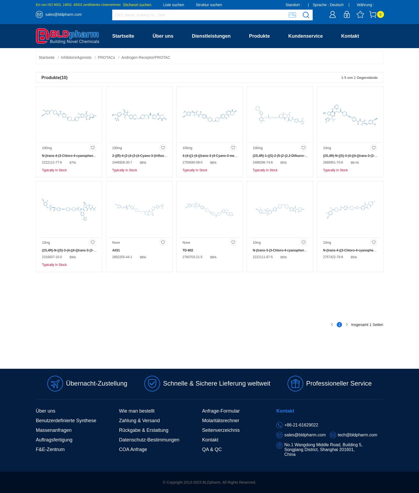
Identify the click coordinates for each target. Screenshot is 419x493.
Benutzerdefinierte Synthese (66, 420)
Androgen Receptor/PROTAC (145, 57)
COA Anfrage (133, 449)
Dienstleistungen (211, 36)
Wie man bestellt (136, 411)
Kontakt (350, 36)
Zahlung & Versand (139, 420)
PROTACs (106, 57)
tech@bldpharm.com (357, 435)
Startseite (123, 36)
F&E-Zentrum (50, 449)
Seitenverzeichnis (221, 430)
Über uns (163, 36)
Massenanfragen (54, 430)
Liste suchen (173, 5)
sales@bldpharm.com (63, 14)
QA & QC (212, 449)
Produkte (259, 36)
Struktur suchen (209, 5)
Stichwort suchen (137, 5)
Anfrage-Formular (221, 411)
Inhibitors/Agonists (76, 57)
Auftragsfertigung (54, 439)
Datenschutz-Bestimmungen (149, 439)
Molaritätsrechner (220, 420)
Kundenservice (305, 36)
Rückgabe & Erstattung (143, 430)
